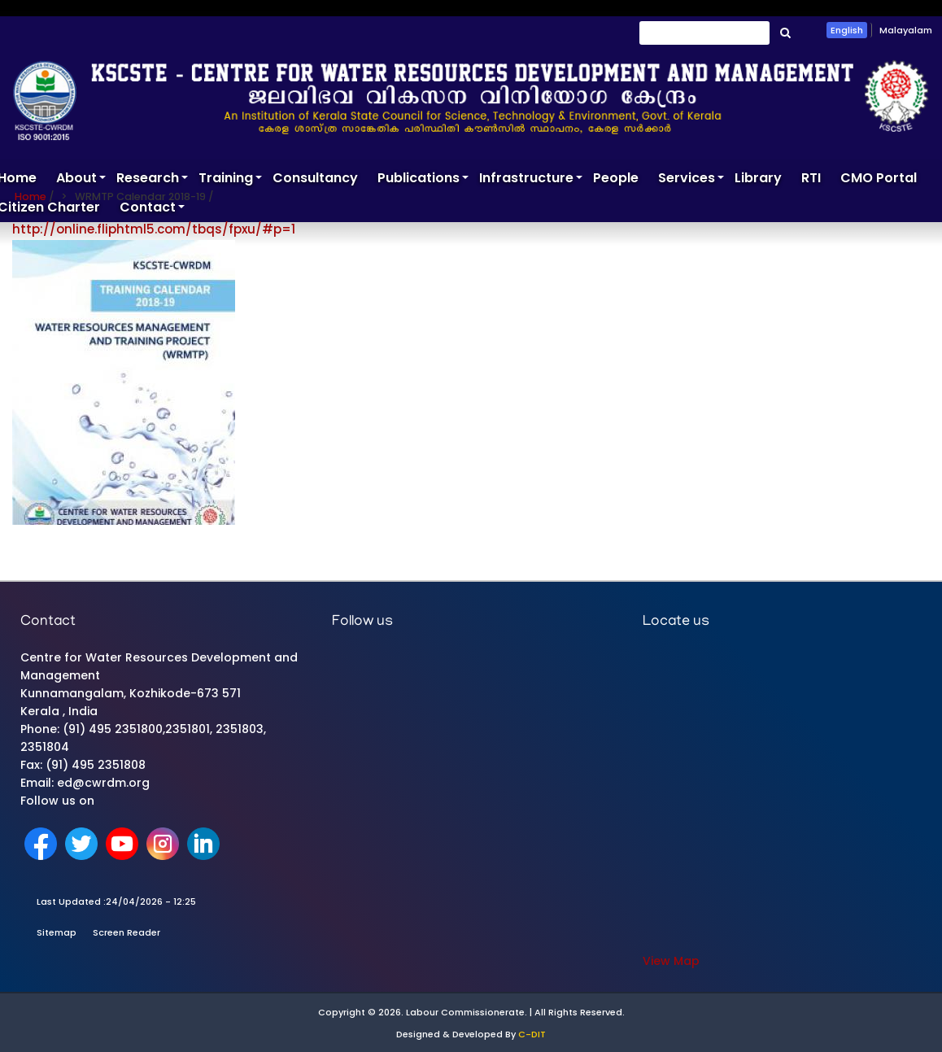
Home (30, 196)
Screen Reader (126, 932)
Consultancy (315, 177)
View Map (671, 961)
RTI (811, 177)
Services (691, 180)
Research (152, 180)
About (81, 180)
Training (230, 180)
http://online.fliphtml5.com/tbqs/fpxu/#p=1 (153, 229)
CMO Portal (878, 177)
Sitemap (56, 932)
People (616, 177)
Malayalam (905, 30)
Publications (423, 180)
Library (758, 177)
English (847, 30)
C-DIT (532, 1034)
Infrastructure (531, 180)
